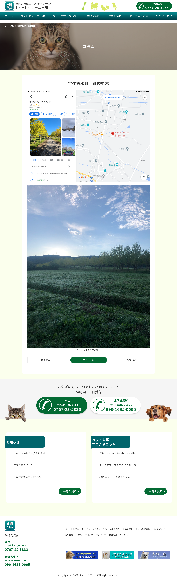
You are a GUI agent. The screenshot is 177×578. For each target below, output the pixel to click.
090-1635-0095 (17, 564)
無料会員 (69, 534)
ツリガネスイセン (23, 465)
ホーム (9, 16)
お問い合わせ (164, 16)
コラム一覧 (88, 360)
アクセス (124, 534)
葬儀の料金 (94, 16)
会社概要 (113, 534)
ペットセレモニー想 (32, 16)
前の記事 (45, 360)
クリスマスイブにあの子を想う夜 (117, 465)
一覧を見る (70, 491)
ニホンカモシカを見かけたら (29, 453)
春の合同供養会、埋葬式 (27, 476)
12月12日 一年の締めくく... (114, 476)
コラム (79, 534)
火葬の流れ (115, 16)
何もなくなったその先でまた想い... (118, 453)
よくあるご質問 (138, 16)
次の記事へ (131, 360)
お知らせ (89, 534)
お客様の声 (101, 534)
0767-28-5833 (16, 549)
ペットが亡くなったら (66, 16)
